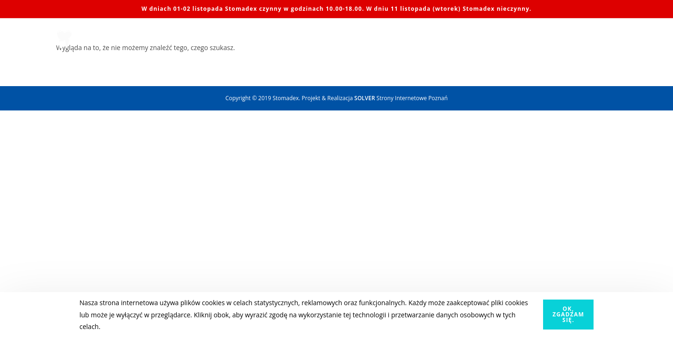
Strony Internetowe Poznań (401, 98)
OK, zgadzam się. (568, 314)
